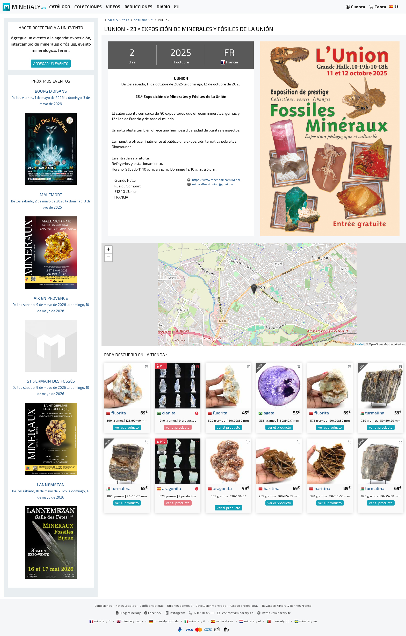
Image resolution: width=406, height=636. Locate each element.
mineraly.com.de (164, 621)
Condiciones (103, 605)
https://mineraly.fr (276, 613)
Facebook (153, 613)
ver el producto (127, 427)
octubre (140, 20)
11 (152, 20)
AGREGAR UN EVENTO (50, 63)
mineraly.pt (278, 621)
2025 (125, 20)
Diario (113, 20)
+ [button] (108, 250)
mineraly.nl (250, 621)
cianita (166, 412)
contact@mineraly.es (237, 613)
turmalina (372, 412)
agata (266, 412)
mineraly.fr (100, 621)
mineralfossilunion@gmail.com (214, 184)
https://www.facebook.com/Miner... (217, 179)
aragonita (169, 488)
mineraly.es (222, 621)
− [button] (108, 257)
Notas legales (125, 605)
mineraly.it (195, 621)
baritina (268, 488)
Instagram (175, 613)
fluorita (116, 412)
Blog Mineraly (128, 613)
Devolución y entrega (210, 605)
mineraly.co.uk (130, 621)
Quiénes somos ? (179, 605)
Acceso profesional (244, 605)
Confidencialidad (152, 605)
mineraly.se (305, 621)
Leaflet (359, 344)
